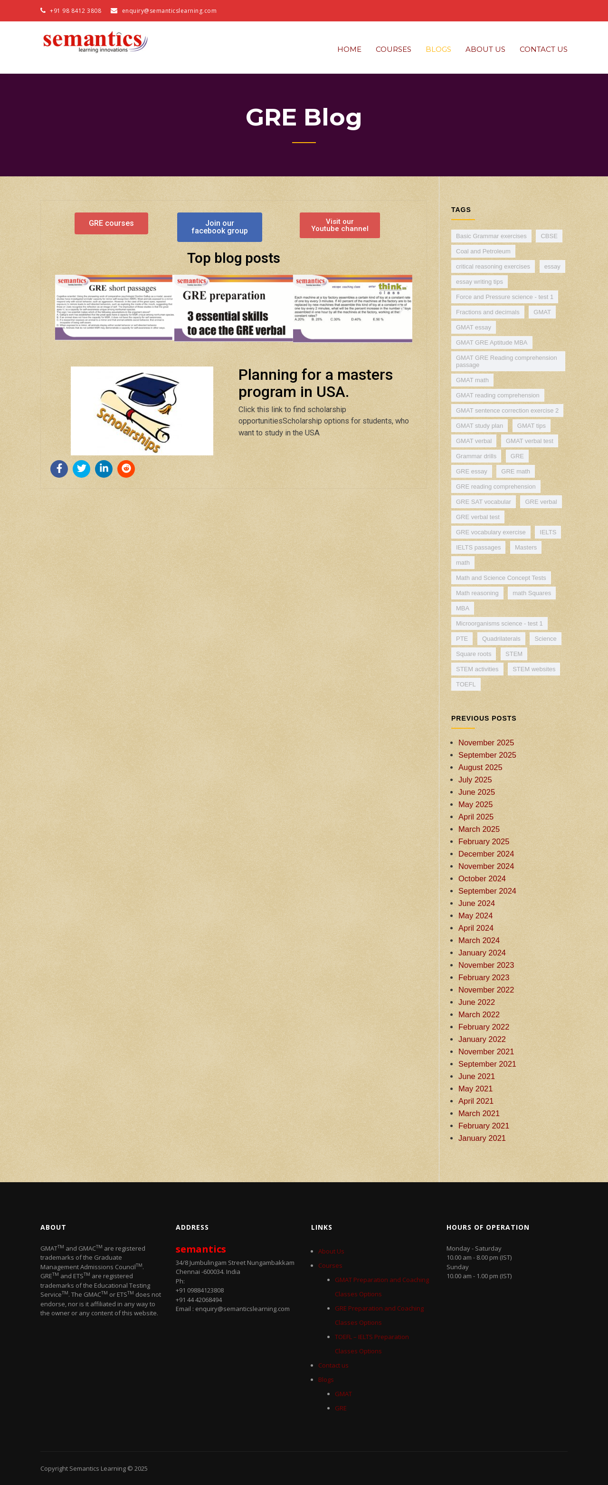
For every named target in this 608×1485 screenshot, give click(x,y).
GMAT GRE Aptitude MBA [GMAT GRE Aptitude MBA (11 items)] (492, 342)
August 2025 (480, 767)
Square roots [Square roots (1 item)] (473, 653)
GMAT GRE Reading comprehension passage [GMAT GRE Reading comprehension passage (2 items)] (506, 361)
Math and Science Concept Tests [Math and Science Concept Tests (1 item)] (501, 577)
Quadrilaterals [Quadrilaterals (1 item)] (501, 638)
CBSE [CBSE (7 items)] (549, 236)
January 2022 (482, 1039)
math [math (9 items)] (463, 562)
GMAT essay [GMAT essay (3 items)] (473, 327)
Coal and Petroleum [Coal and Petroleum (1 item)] (483, 251)
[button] (66, 309)
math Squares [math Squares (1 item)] (532, 593)
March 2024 (479, 940)
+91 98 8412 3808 (70, 11)
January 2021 (482, 1138)
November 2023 (486, 965)
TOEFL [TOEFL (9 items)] (466, 684)
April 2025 (476, 816)
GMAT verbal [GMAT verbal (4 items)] (474, 440)
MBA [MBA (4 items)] (462, 608)
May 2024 (475, 915)
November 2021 (486, 1051)
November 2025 (486, 742)
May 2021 (475, 1088)
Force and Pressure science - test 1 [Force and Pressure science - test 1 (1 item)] (504, 296)
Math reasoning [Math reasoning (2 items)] (477, 593)
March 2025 (479, 829)
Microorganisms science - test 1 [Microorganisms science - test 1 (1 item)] (499, 623)
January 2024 (482, 952)
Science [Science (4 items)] (545, 638)
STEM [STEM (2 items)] (513, 653)
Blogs (438, 49)
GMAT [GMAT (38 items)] (542, 312)
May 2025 (475, 804)
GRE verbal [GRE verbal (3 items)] (541, 501)
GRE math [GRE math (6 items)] (515, 471)
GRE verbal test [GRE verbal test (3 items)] (478, 517)
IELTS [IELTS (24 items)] (548, 532)
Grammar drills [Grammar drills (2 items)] (476, 456)
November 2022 (486, 989)
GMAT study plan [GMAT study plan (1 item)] (479, 425)
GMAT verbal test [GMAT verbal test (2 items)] (529, 440)
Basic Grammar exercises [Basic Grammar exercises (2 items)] (491, 236)
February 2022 (483, 1026)
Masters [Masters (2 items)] (526, 547)
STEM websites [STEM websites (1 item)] (534, 669)
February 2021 (483, 1125)
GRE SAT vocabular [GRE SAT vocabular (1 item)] (483, 501)
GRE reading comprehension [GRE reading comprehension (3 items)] (496, 486)
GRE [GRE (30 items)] (517, 456)
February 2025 (483, 841)
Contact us (544, 49)
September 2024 (487, 891)
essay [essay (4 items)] (552, 266)
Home (349, 49)
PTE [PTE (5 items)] (462, 638)
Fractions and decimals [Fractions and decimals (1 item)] (488, 312)
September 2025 (487, 755)
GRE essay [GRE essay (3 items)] (471, 471)
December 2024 (486, 853)
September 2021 (487, 1064)
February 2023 (483, 977)
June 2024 (476, 903)
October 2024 (482, 878)
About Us (485, 49)
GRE (341, 1408)
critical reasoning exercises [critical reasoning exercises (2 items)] (493, 266)
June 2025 (476, 792)
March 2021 (479, 1113)
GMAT (343, 1393)
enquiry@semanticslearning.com (169, 11)
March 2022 (479, 1014)
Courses (393, 49)
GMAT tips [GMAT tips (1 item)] (531, 425)
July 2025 (475, 779)
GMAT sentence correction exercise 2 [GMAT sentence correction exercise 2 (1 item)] (507, 410)
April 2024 (476, 928)
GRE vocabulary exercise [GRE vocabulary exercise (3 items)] (491, 532)
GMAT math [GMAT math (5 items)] (472, 380)
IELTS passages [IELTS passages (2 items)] (478, 547)
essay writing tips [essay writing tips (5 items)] (479, 281)
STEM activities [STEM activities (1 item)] (477, 669)
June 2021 (476, 1076)
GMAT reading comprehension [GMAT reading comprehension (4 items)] (498, 395)
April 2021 (476, 1101)
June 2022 (476, 1002)
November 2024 (486, 866)
